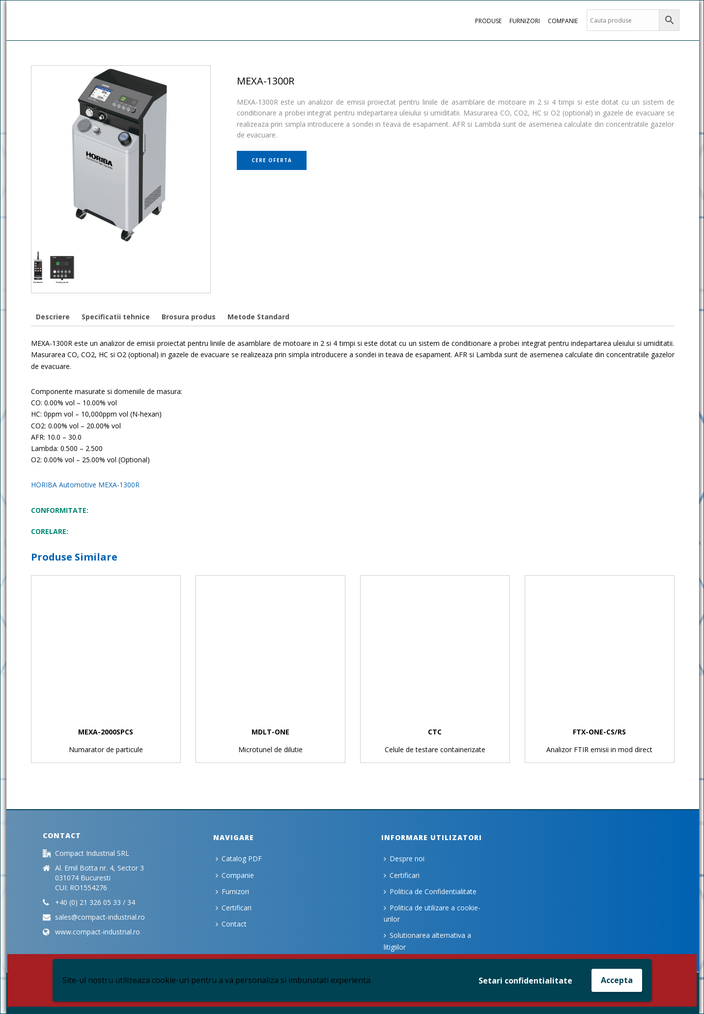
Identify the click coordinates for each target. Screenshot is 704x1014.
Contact (231, 924)
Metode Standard (258, 316)
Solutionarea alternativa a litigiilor (427, 940)
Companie (563, 21)
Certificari (234, 907)
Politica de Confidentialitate (430, 891)
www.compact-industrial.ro (97, 932)
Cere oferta (272, 160)
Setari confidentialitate (525, 980)
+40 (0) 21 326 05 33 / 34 (95, 902)
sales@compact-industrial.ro (100, 917)
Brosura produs (189, 316)
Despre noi (404, 858)
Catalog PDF (239, 858)
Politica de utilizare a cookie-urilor (432, 913)
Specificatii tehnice (116, 316)
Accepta (617, 980)
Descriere (53, 316)
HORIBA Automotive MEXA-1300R (85, 484)
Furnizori (524, 21)
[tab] (52, 316)
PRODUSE (488, 21)
